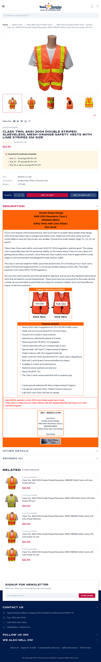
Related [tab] (21, 470)
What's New (85, 647)
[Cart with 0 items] (97, 6)
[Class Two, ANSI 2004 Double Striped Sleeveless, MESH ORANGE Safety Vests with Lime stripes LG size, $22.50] (11, 554)
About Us (14, 647)
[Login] (92, 6)
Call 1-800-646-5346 (16, 622)
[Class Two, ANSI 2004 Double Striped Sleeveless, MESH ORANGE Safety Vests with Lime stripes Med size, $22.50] (11, 518)
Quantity (8, 195)
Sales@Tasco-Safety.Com (18, 627)
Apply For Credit (28, 647)
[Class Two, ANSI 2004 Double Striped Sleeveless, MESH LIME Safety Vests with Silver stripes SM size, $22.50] (11, 500)
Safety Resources (70, 647)
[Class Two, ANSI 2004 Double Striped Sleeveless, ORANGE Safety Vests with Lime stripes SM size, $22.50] (11, 482)
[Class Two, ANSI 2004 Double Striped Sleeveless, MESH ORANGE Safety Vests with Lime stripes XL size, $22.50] (11, 536)
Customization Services (48, 647)
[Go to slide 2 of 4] (94, 115)
